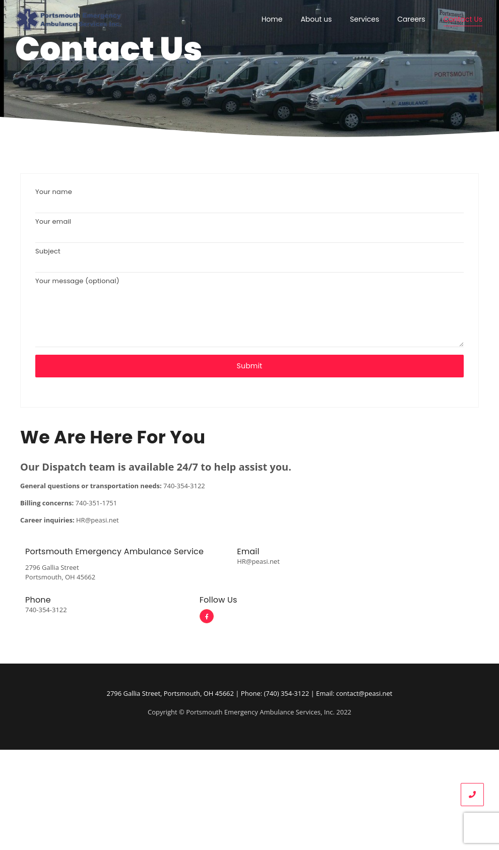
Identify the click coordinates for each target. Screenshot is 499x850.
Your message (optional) (249, 315)
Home (272, 19)
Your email (249, 233)
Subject (249, 263)
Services (364, 19)
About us (316, 19)
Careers (411, 19)
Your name (249, 203)
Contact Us (463, 19)
